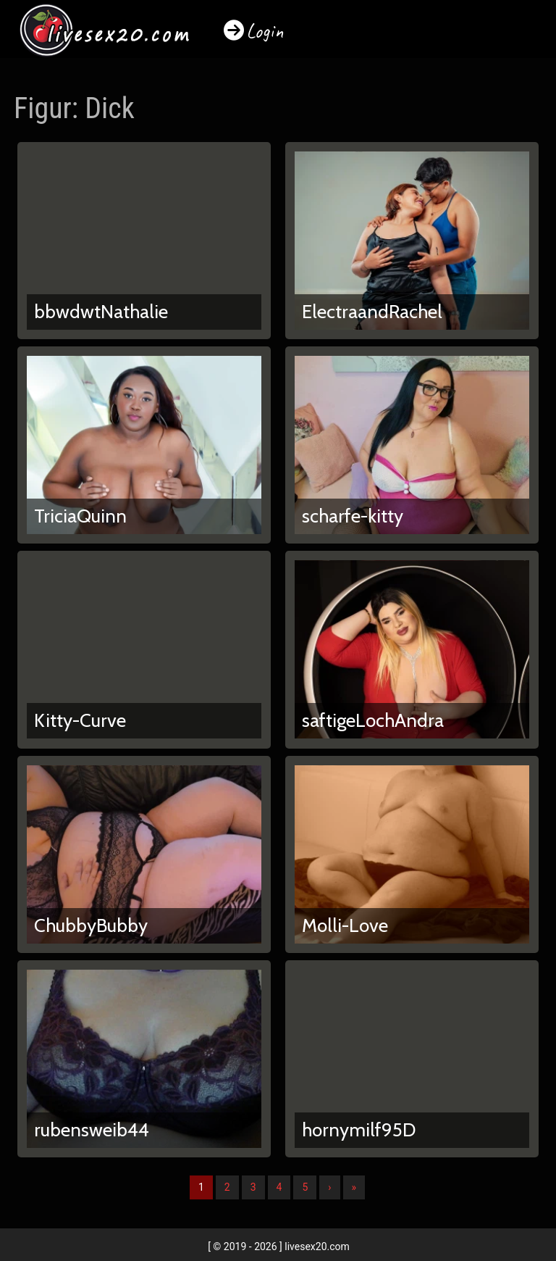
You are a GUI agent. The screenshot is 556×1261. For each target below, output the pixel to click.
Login (265, 30)
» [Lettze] (354, 1187)
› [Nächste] (329, 1187)
